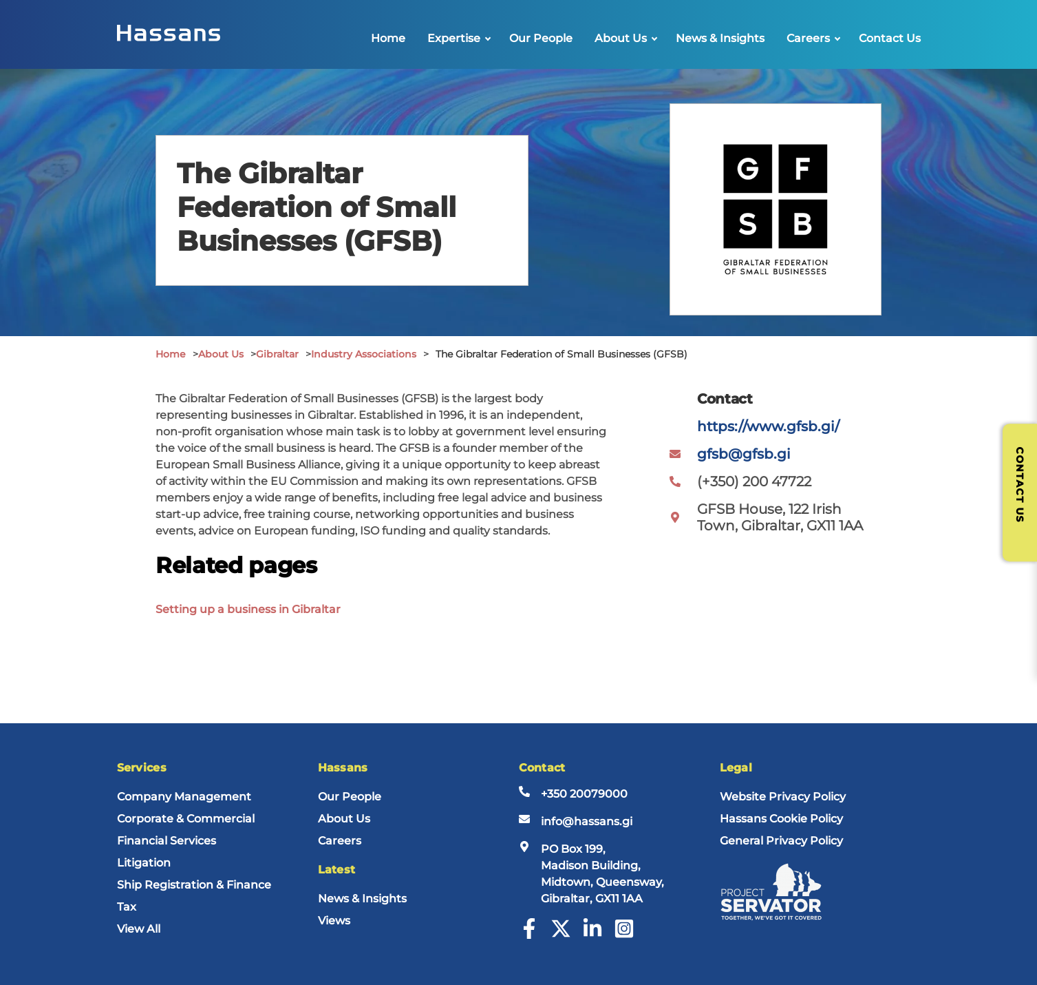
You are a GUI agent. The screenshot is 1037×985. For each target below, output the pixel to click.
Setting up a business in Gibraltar (248, 609)
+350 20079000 (584, 793)
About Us (621, 38)
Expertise (453, 38)
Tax (126, 906)
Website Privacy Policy (783, 796)
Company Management (184, 796)
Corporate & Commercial (186, 818)
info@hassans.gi (586, 821)
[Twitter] (560, 935)
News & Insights (720, 38)
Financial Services (166, 840)
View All (138, 928)
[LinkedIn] (592, 935)
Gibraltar (277, 354)
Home (388, 38)
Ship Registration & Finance (194, 884)
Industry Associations (363, 354)
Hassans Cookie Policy (781, 818)
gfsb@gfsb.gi (744, 454)
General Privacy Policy (781, 840)
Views (334, 920)
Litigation (144, 862)
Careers (808, 38)
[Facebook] (529, 935)
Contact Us (890, 38)
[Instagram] (624, 935)
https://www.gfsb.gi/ (768, 426)
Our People (541, 38)
